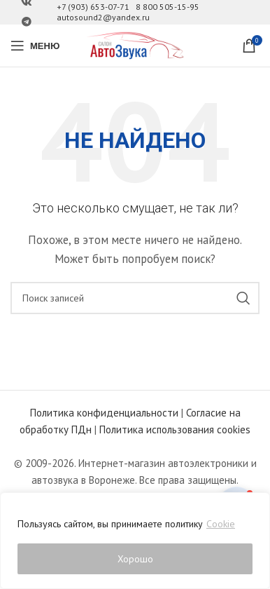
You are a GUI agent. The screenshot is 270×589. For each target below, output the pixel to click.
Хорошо (135, 559)
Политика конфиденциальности (104, 412)
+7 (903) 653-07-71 (93, 6)
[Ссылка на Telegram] (26, 22)
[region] (135, 540)
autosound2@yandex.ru (103, 17)
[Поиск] (135, 298)
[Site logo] (135, 44)
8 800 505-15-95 (167, 6)
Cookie (220, 523)
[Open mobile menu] (34, 46)
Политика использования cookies (174, 429)
